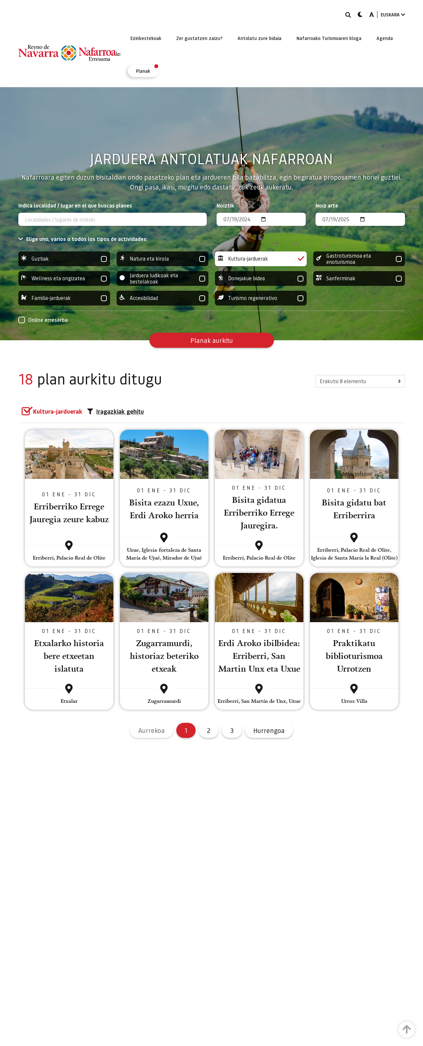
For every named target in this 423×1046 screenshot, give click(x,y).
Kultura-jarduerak (261, 258)
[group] (64, 258)
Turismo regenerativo (261, 298)
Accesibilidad (162, 298)
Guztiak (64, 258)
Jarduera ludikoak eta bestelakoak (162, 278)
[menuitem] (146, 38)
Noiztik (225, 205)
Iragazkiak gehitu (115, 411)
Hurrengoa (269, 730)
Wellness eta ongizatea (64, 278)
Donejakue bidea (261, 278)
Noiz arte (327, 205)
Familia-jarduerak (64, 298)
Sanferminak (359, 278)
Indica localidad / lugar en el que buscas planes (75, 205)
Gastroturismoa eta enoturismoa (359, 258)
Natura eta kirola (162, 258)
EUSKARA (393, 14)
